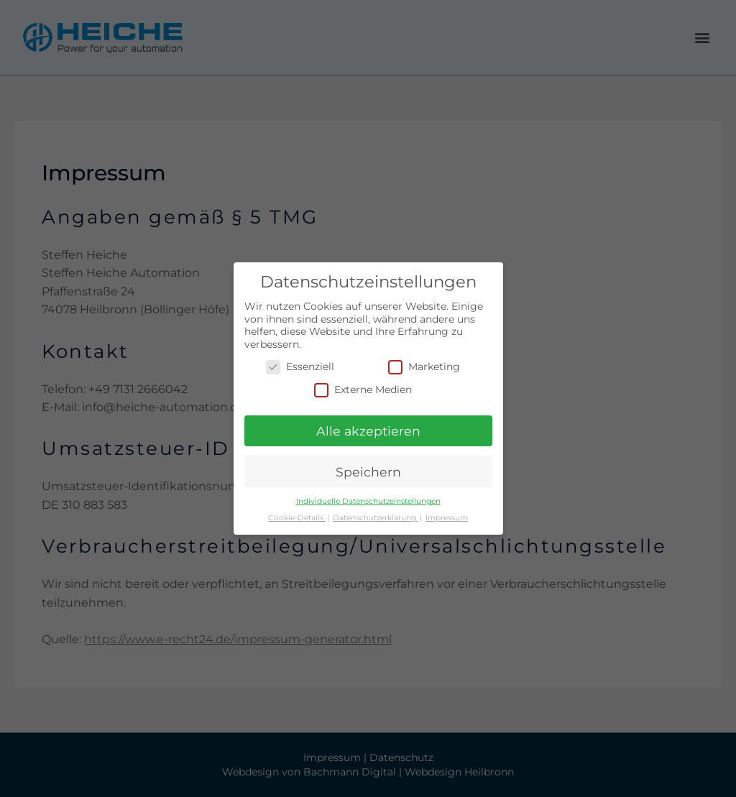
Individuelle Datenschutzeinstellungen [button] (368, 501)
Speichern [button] (368, 471)
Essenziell (300, 367)
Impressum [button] (447, 517)
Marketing (424, 367)
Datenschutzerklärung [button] (375, 517)
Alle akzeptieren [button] (368, 430)
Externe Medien (363, 390)
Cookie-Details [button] (297, 517)
